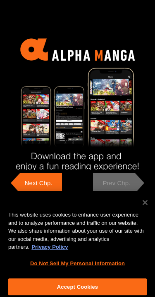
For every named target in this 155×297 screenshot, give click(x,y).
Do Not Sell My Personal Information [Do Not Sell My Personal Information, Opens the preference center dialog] (77, 265)
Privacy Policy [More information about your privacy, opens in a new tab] (49, 249)
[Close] (145, 205)
